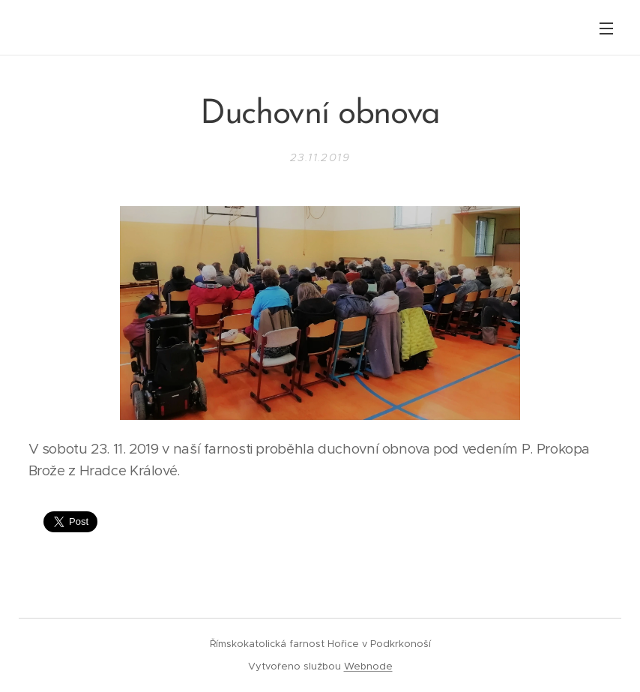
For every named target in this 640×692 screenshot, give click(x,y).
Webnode (368, 666)
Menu (606, 28)
